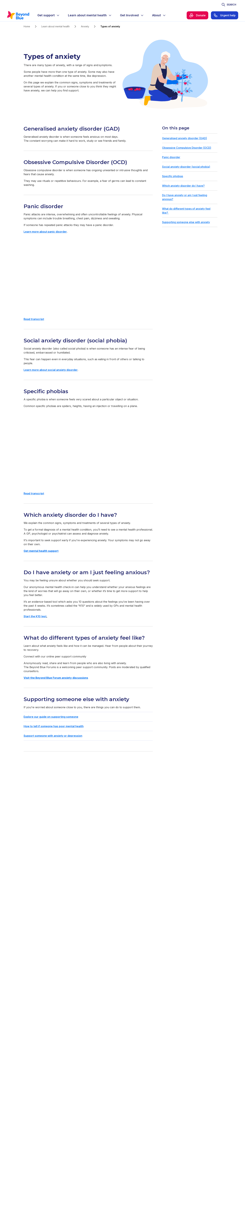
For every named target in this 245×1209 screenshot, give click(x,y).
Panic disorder (171, 157)
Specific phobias (172, 176)
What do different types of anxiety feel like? (186, 210)
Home (27, 26)
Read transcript (34, 319)
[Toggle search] (228, 4)
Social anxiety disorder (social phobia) (186, 166)
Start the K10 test (35, 616)
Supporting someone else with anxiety (186, 222)
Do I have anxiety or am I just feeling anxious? (184, 197)
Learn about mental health (55, 26)
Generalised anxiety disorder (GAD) (184, 138)
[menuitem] (48, 15)
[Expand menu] (58, 15)
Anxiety (85, 26)
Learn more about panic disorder (45, 231)
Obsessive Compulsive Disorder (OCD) (186, 147)
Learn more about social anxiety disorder (51, 370)
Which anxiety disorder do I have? (183, 185)
